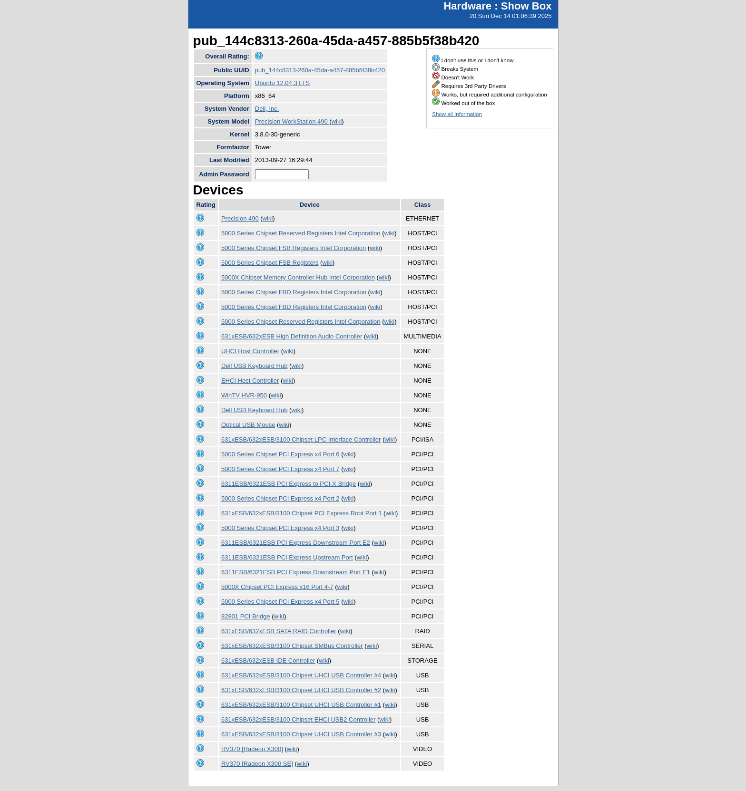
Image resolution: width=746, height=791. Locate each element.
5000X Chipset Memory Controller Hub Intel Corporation (298, 277)
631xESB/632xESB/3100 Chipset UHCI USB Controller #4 (301, 675)
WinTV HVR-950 (244, 395)
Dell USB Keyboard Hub (254, 365)
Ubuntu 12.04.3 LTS (282, 83)
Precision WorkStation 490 (292, 121)
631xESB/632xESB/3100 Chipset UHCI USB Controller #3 (301, 734)
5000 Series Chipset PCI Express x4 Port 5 (280, 601)
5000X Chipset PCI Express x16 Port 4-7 (277, 586)
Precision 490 (240, 218)
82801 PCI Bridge (245, 616)
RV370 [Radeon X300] (252, 748)
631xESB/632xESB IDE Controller (268, 660)
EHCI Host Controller (250, 380)
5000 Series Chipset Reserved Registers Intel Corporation (301, 233)
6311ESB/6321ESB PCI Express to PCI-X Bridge (288, 483)
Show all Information (457, 114)
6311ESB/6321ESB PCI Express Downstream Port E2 (295, 542)
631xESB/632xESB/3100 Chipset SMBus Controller (292, 645)
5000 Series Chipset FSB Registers (269, 262)
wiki (337, 121)
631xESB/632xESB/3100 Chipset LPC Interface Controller (301, 439)
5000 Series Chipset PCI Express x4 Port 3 (280, 527)
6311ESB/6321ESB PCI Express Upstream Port (287, 557)
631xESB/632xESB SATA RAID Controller (278, 631)
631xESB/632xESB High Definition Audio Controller (291, 336)
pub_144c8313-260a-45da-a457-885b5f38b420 (320, 70)
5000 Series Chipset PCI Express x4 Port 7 (280, 469)
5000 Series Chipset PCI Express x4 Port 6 (280, 454)
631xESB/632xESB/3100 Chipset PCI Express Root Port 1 (301, 513)
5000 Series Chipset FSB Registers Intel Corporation (293, 247)
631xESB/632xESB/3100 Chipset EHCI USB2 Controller (298, 719)
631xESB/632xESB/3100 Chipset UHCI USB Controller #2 (301, 690)
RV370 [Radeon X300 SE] (257, 763)
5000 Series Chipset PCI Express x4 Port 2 (280, 498)
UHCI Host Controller (250, 351)
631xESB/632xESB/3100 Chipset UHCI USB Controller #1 (301, 704)
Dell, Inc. (267, 108)
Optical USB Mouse (248, 424)
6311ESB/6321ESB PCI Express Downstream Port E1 (295, 572)
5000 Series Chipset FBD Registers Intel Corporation (293, 292)
